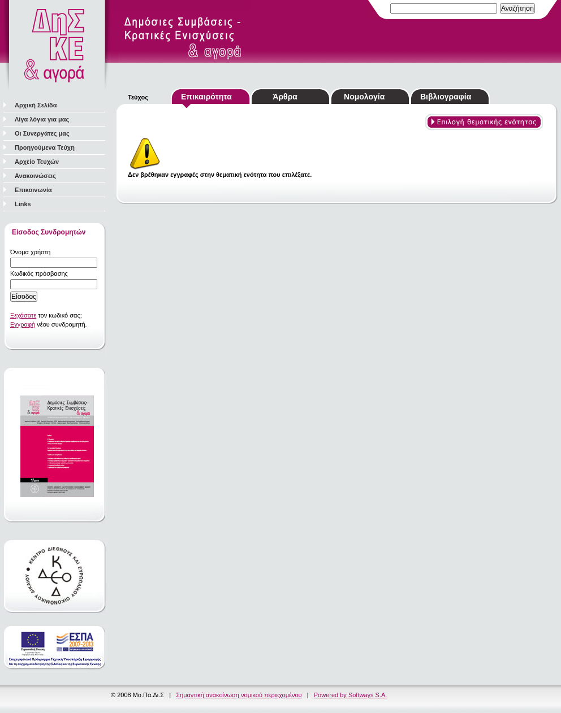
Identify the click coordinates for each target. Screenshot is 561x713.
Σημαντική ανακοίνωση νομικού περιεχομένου (238, 695)
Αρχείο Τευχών (37, 161)
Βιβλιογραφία (445, 96)
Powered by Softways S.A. (350, 695)
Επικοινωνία (33, 189)
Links (23, 204)
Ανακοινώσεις (35, 175)
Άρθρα (285, 96)
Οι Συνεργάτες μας (42, 133)
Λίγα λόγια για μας (42, 119)
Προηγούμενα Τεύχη (45, 147)
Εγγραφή (22, 324)
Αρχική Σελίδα (36, 105)
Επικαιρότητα (206, 96)
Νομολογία (364, 96)
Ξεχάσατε (23, 315)
